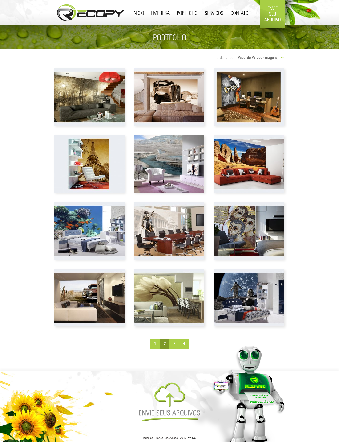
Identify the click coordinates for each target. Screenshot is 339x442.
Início (138, 13)
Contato (239, 13)
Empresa (160, 13)
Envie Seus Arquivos (169, 401)
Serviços (214, 13)
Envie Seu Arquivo (272, 26)
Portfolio (187, 13)
